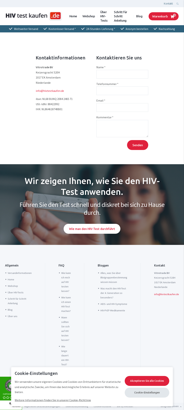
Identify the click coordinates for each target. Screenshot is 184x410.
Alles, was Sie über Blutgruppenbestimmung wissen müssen (113, 277)
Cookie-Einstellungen (147, 392)
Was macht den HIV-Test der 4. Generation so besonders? (113, 293)
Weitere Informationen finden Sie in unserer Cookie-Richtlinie (53, 400)
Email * (100, 100)
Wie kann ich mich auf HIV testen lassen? (66, 282)
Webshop (88, 16)
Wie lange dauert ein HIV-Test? (65, 355)
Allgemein (12, 265)
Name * (100, 67)
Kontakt (168, 3)
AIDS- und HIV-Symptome (113, 304)
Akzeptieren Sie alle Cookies (147, 380)
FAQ (61, 265)
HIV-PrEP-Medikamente (112, 310)
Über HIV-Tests (104, 16)
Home (73, 16)
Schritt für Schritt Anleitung (120, 16)
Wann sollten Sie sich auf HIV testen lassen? (65, 329)
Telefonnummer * (107, 84)
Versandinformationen (20, 273)
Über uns (12, 316)
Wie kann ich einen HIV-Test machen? (66, 304)
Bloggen (103, 265)
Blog (139, 16)
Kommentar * (104, 117)
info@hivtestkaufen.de (50, 91)
